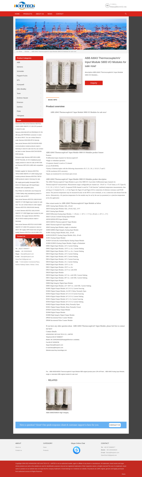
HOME (17, 14)
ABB (18, 62)
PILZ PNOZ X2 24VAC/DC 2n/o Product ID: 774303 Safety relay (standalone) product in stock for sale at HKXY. (28, 193)
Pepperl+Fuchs (22, 76)
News (50, 14)
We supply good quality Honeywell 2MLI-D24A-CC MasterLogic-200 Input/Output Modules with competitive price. (27, 185)
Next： (103, 371)
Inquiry (93, 83)
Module (27, 51)
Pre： (47, 371)
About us (40, 14)
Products (27, 14)
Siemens (20, 67)
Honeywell (20, 84)
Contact (59, 14)
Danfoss (20, 107)
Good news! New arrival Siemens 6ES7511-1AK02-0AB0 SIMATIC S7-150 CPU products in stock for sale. (28, 126)
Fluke (19, 111)
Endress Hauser (22, 98)
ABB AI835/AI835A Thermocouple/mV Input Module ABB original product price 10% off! (75, 371)
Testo (19, 93)
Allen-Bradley (21, 89)
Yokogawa (20, 116)
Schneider (20, 71)
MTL (18, 80)
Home (20, 51)
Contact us (18, 450)
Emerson (20, 102)
